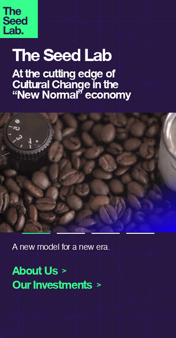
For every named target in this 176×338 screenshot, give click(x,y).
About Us (34, 270)
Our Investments (52, 285)
